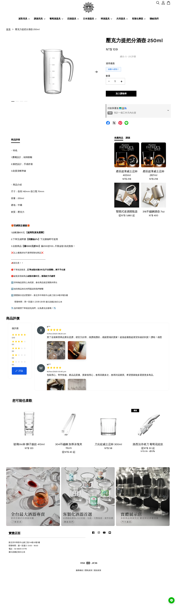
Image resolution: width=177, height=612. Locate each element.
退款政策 (97, 570)
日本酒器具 (90, 18)
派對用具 (24, 18)
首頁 (8, 29)
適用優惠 (110, 63)
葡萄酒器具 (56, 18)
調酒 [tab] (128, 137)
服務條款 (79, 570)
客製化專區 (139, 18)
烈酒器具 (73, 18)
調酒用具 (39, 18)
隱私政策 (88, 570)
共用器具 (122, 18)
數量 (108, 76)
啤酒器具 (106, 18)
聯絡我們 (154, 18)
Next (96, 72)
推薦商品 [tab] (118, 137)
